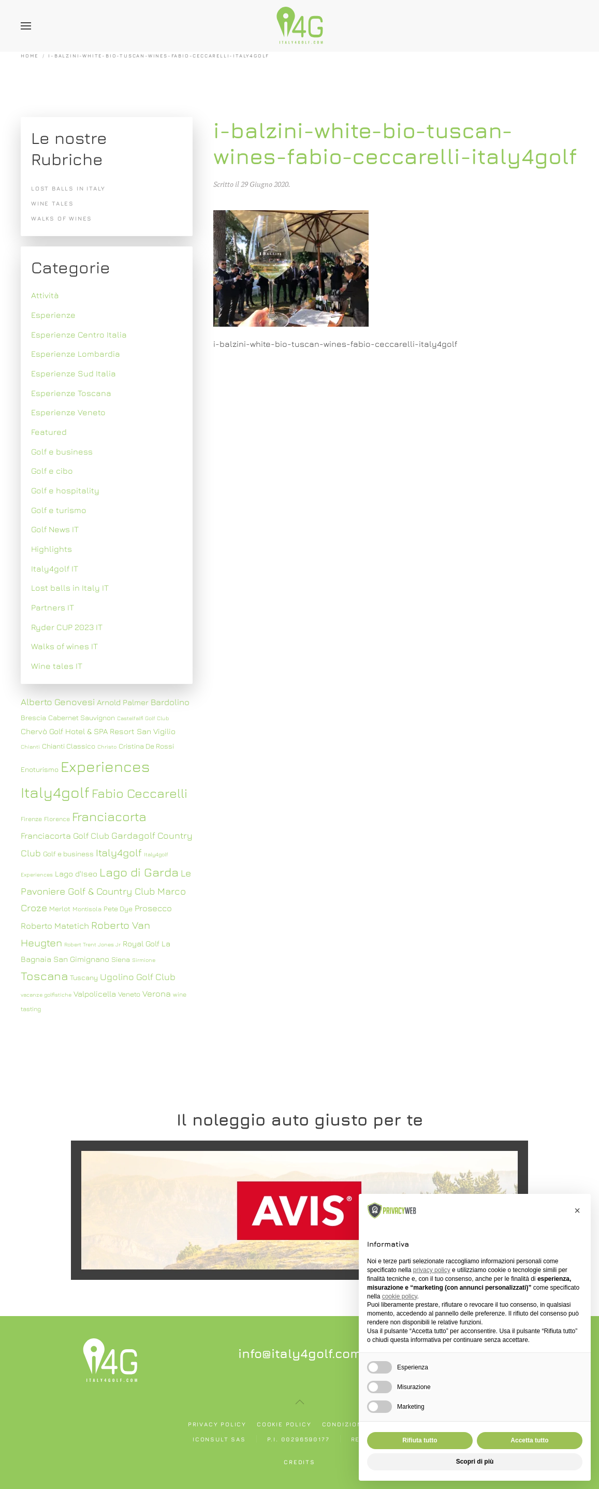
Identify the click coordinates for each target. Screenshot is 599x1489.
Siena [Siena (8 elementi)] (120, 959)
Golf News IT (55, 529)
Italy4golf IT (54, 568)
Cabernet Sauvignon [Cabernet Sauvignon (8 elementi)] (81, 717)
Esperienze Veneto (68, 412)
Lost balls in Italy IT (70, 587)
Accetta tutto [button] (529, 1440)
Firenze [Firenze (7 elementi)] (31, 819)
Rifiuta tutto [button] (419, 1440)
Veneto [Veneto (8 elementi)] (129, 994)
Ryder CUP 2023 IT (67, 627)
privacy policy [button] (431, 1270)
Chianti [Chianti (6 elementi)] (30, 746)
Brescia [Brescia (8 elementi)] (33, 717)
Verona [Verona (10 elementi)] (156, 993)
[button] (26, 26)
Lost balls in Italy (68, 188)
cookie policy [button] (399, 1296)
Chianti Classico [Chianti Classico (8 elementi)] (68, 746)
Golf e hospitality (65, 490)
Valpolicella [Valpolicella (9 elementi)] (95, 993)
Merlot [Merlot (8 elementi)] (59, 908)
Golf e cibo (52, 470)
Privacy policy (217, 1424)
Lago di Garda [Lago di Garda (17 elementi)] (139, 872)
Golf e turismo (58, 510)
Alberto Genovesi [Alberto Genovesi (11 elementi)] (58, 701)
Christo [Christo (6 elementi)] (106, 746)
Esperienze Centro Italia (79, 334)
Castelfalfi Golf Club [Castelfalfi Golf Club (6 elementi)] (143, 718)
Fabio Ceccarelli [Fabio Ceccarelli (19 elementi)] (139, 792)
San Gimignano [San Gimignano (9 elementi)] (81, 959)
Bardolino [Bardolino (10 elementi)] (170, 702)
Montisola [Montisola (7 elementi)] (86, 909)
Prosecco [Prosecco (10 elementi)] (153, 908)
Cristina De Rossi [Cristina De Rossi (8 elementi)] (146, 746)
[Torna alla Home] (299, 26)
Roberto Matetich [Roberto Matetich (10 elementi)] (55, 926)
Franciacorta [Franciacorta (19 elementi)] (109, 816)
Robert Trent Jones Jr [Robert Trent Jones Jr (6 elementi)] (92, 944)
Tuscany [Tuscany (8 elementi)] (84, 977)
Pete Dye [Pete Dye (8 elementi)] (118, 908)
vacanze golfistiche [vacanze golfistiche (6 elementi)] (46, 994)
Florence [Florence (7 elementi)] (57, 819)
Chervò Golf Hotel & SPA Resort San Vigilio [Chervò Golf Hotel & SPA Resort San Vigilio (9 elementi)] (98, 731)
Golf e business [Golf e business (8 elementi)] (68, 854)
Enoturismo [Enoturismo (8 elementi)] (40, 769)
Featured (49, 431)
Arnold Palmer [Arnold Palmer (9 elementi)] (123, 702)
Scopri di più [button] (475, 1461)
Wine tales (52, 203)
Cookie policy (284, 1424)
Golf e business (62, 451)
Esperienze (53, 314)
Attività (45, 295)
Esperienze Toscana (71, 393)
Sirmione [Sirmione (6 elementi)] (143, 960)
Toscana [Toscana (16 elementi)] (44, 976)
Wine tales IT (56, 665)
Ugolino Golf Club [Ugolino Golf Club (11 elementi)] (138, 976)
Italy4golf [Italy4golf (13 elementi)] (119, 852)
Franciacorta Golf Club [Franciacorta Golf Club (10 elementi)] (65, 835)
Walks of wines (61, 218)
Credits (299, 1461)
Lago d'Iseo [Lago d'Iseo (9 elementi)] (76, 873)
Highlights (51, 548)
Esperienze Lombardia (75, 353)
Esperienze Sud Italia (73, 373)
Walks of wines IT (64, 646)
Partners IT (52, 607)
